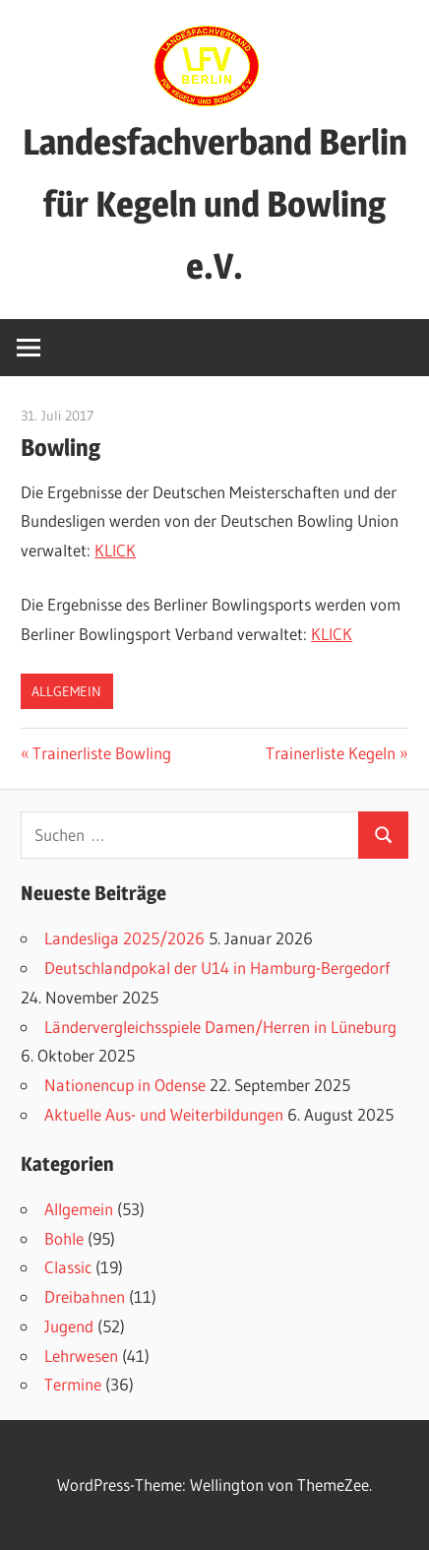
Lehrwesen (81, 1355)
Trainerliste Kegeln (331, 753)
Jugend (68, 1326)
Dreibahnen (84, 1296)
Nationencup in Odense (125, 1084)
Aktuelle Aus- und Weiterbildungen (163, 1114)
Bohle (64, 1238)
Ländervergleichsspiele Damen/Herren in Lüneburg (220, 1026)
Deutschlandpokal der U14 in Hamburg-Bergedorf (217, 967)
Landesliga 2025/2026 (124, 938)
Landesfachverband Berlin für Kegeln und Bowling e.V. (215, 204)
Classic (68, 1267)
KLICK (115, 550)
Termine (72, 1384)
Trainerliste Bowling (101, 753)
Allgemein (66, 691)
